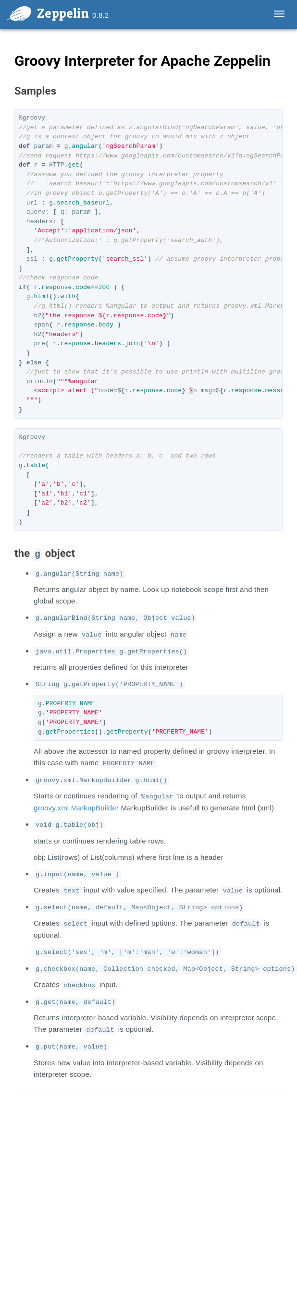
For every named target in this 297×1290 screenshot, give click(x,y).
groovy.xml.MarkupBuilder (76, 808)
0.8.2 (100, 15)
